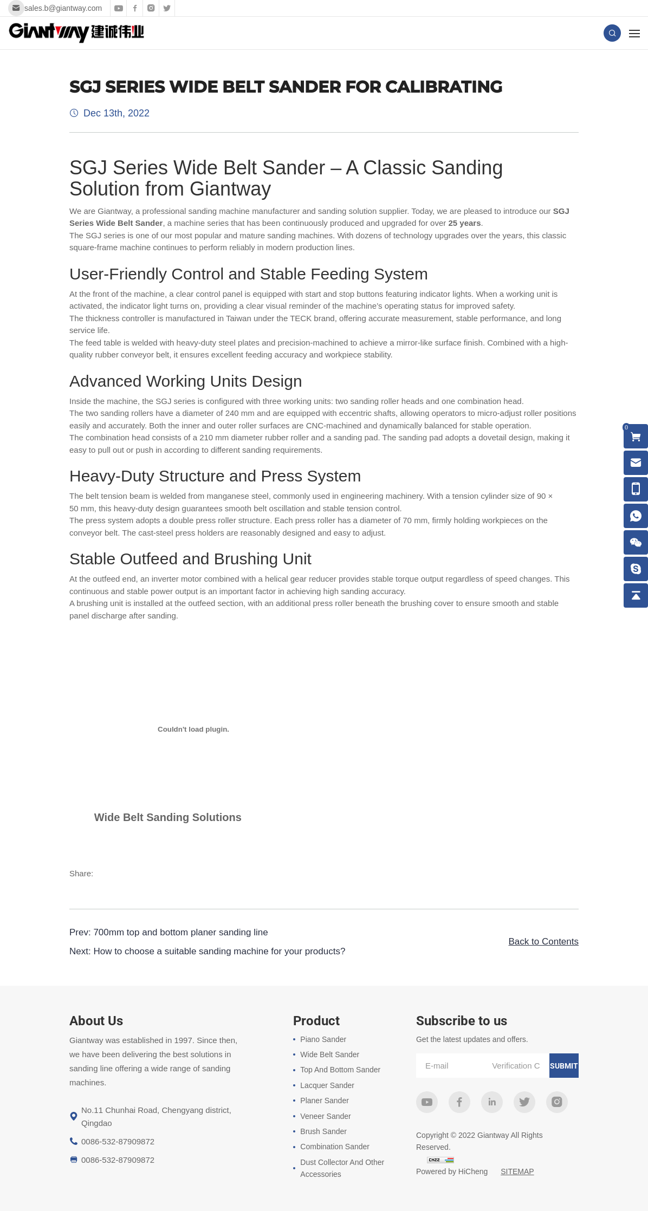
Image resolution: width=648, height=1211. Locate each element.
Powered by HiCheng (452, 1171)
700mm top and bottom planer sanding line (180, 932)
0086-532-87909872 (117, 1141)
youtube (427, 1102)
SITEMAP (517, 1171)
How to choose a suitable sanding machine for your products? (219, 951)
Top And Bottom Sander (340, 1069)
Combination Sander (335, 1146)
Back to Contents (544, 941)
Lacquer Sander (327, 1085)
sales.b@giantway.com (63, 8)
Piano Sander (323, 1039)
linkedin (492, 1102)
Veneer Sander (325, 1116)
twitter (524, 1102)
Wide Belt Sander (329, 1054)
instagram (557, 1102)
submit (564, 1066)
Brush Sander (323, 1131)
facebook (459, 1102)
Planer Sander (324, 1100)
